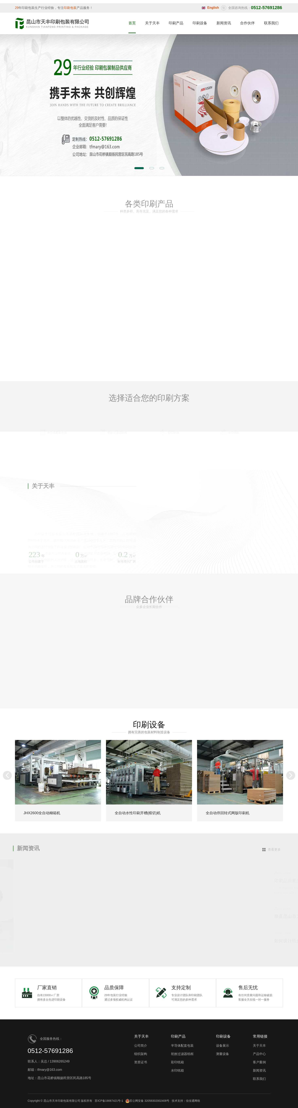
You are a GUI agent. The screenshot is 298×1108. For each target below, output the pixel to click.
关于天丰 (152, 23)
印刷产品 (176, 23)
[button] (7, 775)
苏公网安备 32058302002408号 (147, 1101)
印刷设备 (200, 23)
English (213, 7)
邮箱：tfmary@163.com (45, 1069)
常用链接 (260, 1036)
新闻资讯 (223, 23)
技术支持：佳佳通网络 (186, 1100)
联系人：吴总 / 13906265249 (49, 1061)
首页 (132, 23)
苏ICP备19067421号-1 (109, 1100)
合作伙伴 (247, 23)
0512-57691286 (50, 1050)
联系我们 (271, 23)
